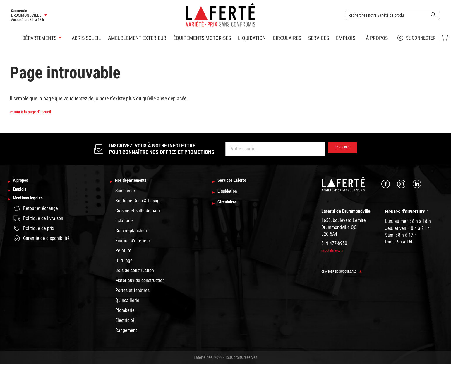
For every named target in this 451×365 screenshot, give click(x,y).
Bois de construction (134, 271)
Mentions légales (33, 205)
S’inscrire (338, 149)
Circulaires (287, 38)
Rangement (126, 331)
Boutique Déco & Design (138, 202)
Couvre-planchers (131, 232)
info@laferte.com (335, 250)
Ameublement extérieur (137, 38)
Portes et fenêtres (132, 291)
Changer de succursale (346, 271)
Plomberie (125, 311)
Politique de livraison (38, 225)
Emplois (345, 38)
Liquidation (252, 38)
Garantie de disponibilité (41, 245)
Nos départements (136, 182)
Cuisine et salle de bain (137, 212)
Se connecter (416, 38)
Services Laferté (237, 182)
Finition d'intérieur (132, 242)
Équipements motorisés (202, 38)
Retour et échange (35, 215)
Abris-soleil (86, 38)
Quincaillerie (127, 301)
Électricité (124, 321)
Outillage (124, 261)
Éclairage (124, 222)
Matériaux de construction (140, 281)
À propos (377, 38)
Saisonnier (125, 192)
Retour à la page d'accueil (36, 111)
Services (318, 38)
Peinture (123, 251)
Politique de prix (33, 235)
